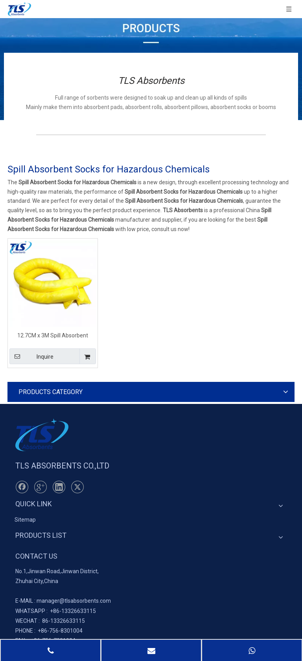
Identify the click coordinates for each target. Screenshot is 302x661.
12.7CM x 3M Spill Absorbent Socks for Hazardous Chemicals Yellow (52, 335)
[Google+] (40, 487)
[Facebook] (22, 487)
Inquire (31, 356)
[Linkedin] (59, 487)
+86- (55, 611)
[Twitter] (77, 487)
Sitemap (25, 520)
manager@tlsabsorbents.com (74, 601)
